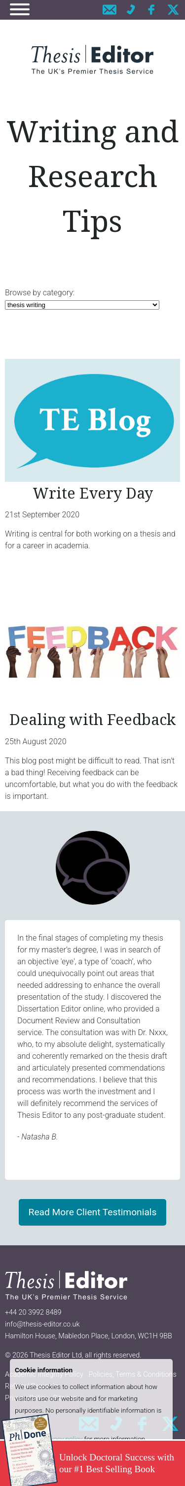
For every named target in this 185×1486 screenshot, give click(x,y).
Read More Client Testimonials (93, 1212)
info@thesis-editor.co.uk (42, 1324)
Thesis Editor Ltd (56, 1355)
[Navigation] (19, 11)
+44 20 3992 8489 (33, 1312)
